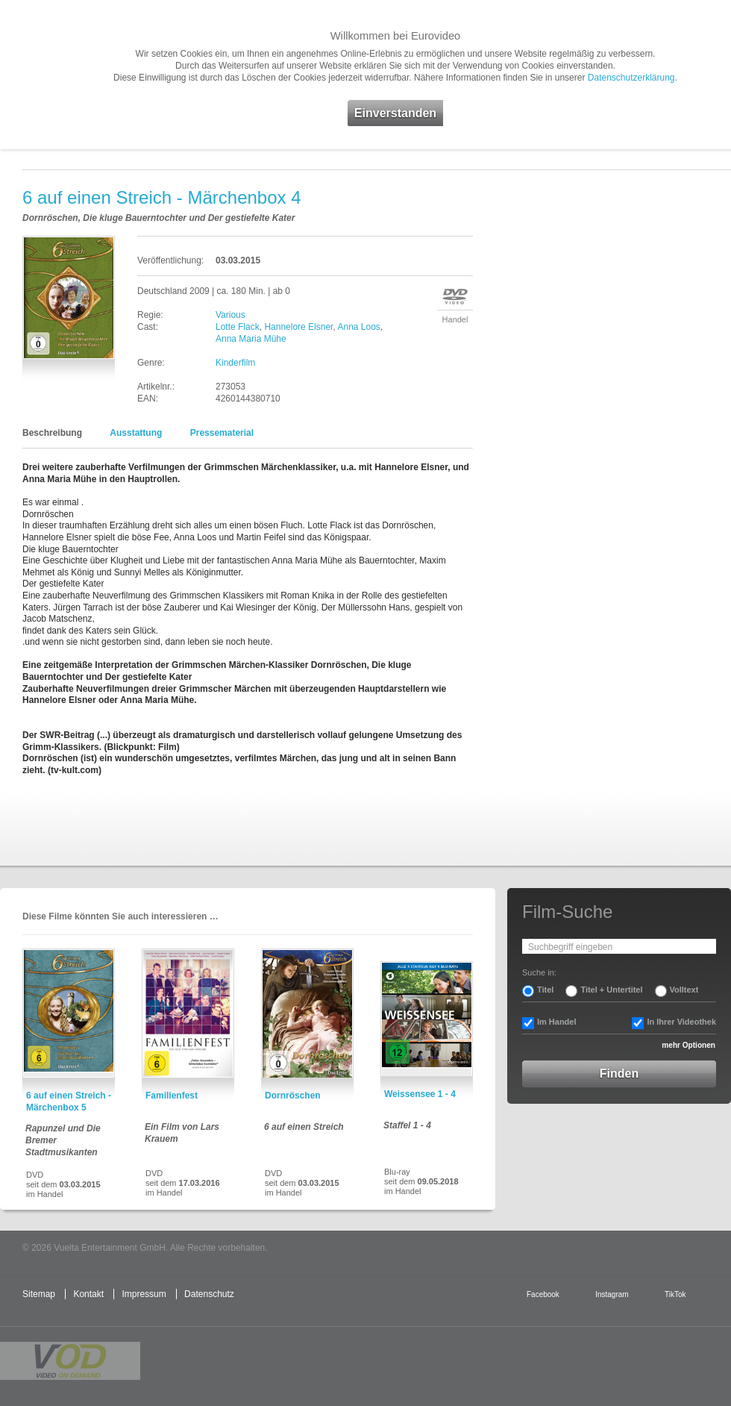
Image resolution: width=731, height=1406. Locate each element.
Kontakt (88, 1294)
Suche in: (539, 972)
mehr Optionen (688, 1045)
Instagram (611, 1294)
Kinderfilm (235, 362)
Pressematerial (222, 433)
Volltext (684, 989)
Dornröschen (293, 1095)
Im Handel (557, 1021)
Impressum (144, 1294)
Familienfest (171, 1095)
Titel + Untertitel (611, 989)
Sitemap (38, 1294)
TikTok (675, 1294)
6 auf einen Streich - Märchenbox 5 (68, 1101)
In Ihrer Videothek (681, 1021)
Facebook (543, 1294)
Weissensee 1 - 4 (420, 1094)
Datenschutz (209, 1294)
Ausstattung (136, 433)
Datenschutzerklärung (631, 77)
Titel (545, 989)
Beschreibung (52, 433)
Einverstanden (395, 113)
